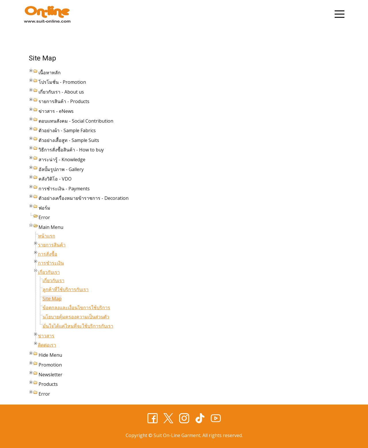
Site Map (52, 298)
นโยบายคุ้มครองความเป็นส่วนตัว (76, 317)
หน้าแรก (46, 236)
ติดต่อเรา (47, 345)
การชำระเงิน (51, 263)
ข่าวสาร (46, 336)
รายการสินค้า (52, 245)
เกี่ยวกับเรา (49, 272)
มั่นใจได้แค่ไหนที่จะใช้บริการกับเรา (78, 326)
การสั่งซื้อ (47, 254)
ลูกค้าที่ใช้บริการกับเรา (66, 289)
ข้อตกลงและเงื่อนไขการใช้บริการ (76, 307)
